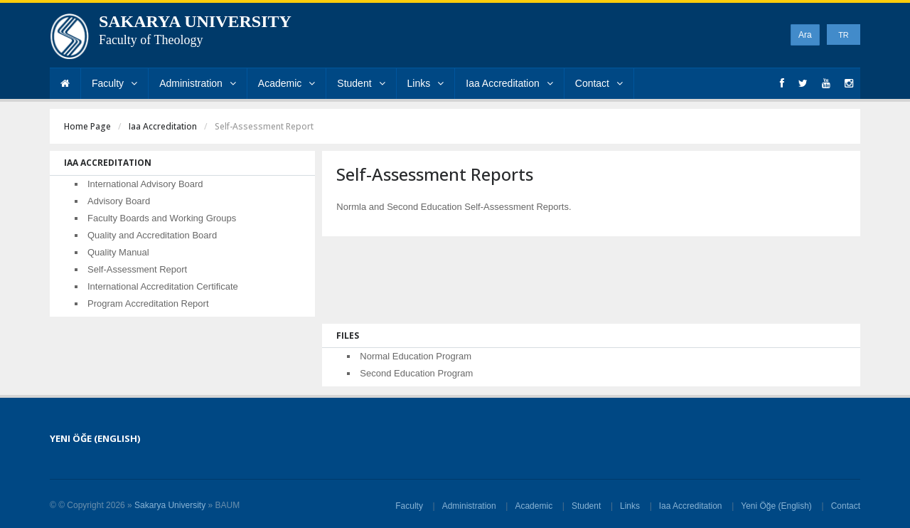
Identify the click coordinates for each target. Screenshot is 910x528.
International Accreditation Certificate (162, 286)
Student (361, 83)
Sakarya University (169, 505)
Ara (805, 35)
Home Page (87, 126)
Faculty (114, 83)
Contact (599, 83)
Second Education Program (416, 373)
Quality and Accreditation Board (152, 235)
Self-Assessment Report (137, 269)
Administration (197, 83)
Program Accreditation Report (148, 303)
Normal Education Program (415, 356)
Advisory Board (118, 201)
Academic (286, 83)
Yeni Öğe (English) (776, 506)
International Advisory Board (145, 184)
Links (425, 83)
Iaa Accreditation (509, 83)
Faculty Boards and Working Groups (161, 218)
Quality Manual (118, 252)
